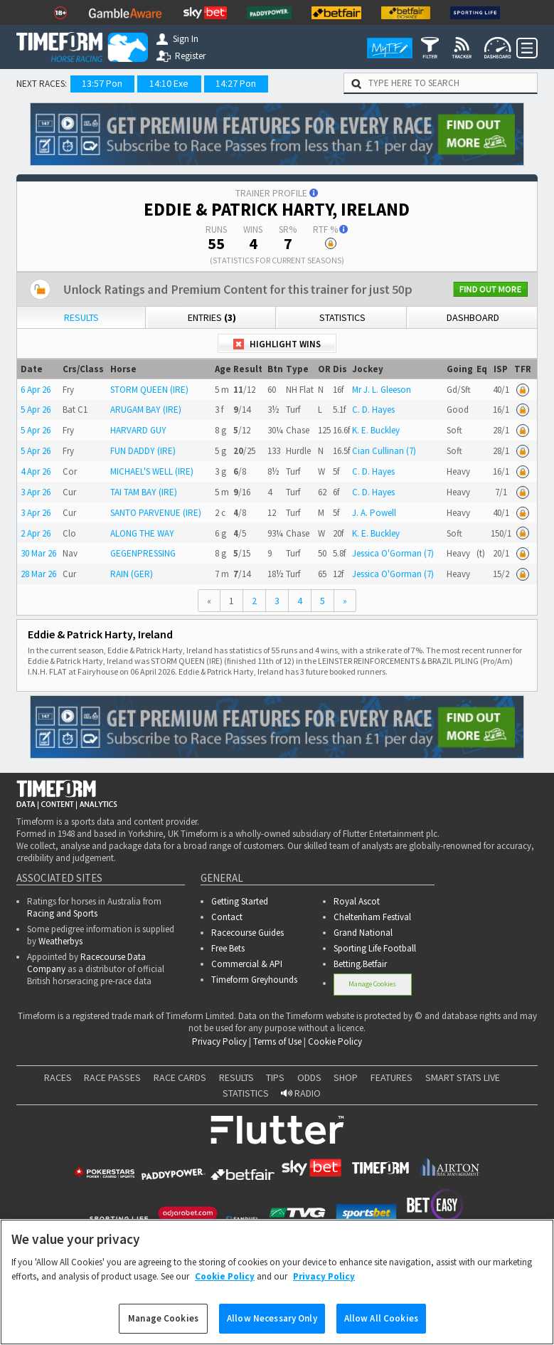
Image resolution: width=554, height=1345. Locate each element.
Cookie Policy (335, 1041)
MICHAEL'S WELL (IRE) (151, 471)
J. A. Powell (374, 513)
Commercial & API (246, 964)
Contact (227, 917)
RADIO (301, 1093)
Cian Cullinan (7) (384, 451)
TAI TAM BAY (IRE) (143, 492)
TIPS (275, 1077)
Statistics (342, 317)
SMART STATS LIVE (462, 1077)
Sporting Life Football (375, 948)
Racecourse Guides (247, 933)
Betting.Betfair (360, 964)
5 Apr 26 (35, 410)
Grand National (363, 933)
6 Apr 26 (35, 390)
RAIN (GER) (131, 574)
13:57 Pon (102, 83)
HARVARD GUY (138, 430)
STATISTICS (246, 1093)
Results (81, 317)
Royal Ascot (357, 901)
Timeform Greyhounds (254, 980)
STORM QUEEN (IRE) (149, 390)
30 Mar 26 (38, 553)
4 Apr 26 (35, 471)
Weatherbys (60, 941)
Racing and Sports (62, 913)
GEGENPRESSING (143, 553)
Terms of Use (277, 1041)
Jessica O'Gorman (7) (393, 553)
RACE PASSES (112, 1077)
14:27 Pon (235, 83)
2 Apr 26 (35, 533)
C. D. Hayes (373, 410)
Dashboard (473, 317)
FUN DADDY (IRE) (143, 451)
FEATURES (391, 1077)
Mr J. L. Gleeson (381, 390)
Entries (212, 317)
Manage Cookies (372, 983)
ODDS (309, 1077)
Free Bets (228, 948)
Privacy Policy (219, 1041)
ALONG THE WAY (142, 533)
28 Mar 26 (38, 574)
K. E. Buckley (376, 430)
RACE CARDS (180, 1077)
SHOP (346, 1077)
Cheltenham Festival (372, 917)
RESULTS (236, 1077)
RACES (58, 1077)
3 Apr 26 (35, 492)
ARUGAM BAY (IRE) (145, 410)
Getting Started (239, 901)
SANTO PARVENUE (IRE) (155, 513)
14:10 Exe (168, 83)
